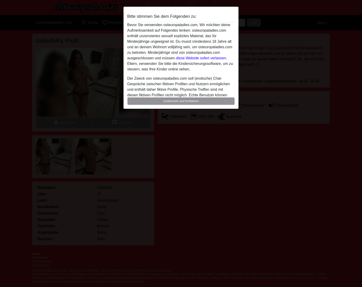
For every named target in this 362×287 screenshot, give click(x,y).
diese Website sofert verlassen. (201, 58)
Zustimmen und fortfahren (181, 101)
